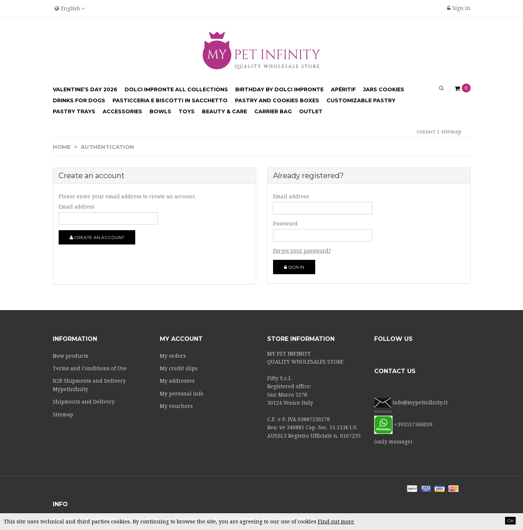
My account (181, 338)
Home (62, 146)
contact (426, 132)
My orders (173, 356)
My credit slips (179, 368)
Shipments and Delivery (84, 402)
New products (70, 356)
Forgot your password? (302, 251)
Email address (77, 207)
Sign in (459, 8)
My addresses (177, 381)
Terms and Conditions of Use (90, 368)
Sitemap (63, 414)
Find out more (336, 522)
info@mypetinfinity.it (420, 402)
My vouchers (176, 406)
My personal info (181, 394)
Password (285, 224)
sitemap (451, 132)
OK (510, 520)
